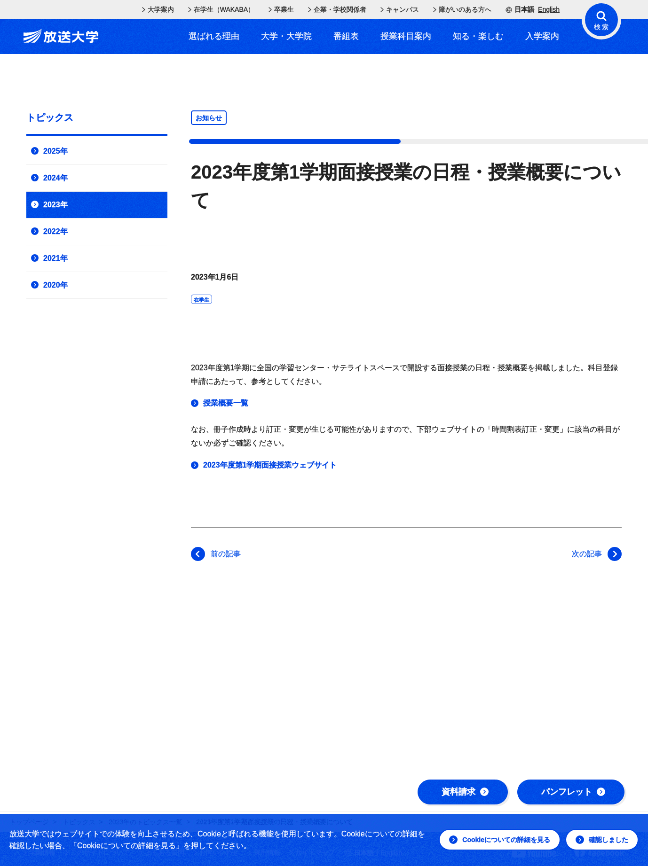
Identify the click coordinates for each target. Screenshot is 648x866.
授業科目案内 (405, 36)
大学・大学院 (286, 36)
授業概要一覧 (225, 403)
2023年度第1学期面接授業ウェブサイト (270, 465)
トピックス (49, 117)
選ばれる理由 (214, 36)
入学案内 (542, 36)
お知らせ (209, 118)
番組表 (346, 36)
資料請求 (465, 791)
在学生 (201, 300)
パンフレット (573, 791)
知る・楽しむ (478, 36)
